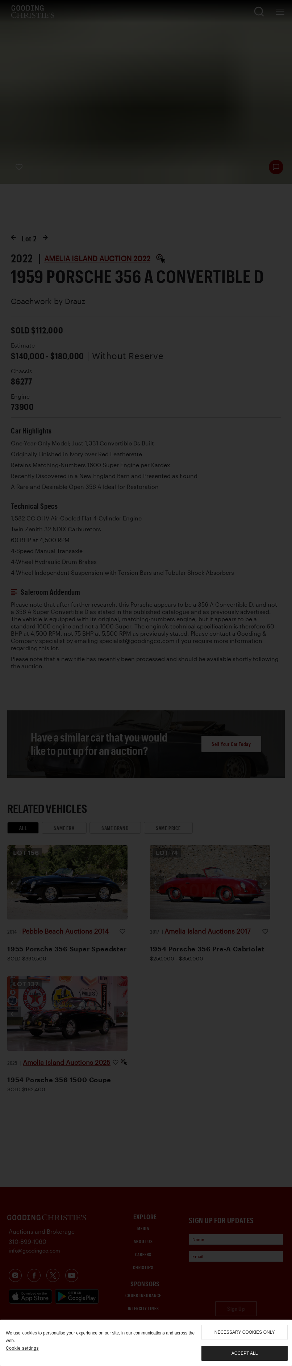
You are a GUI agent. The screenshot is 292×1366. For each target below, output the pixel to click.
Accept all (244, 1353)
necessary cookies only (244, 1332)
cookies (29, 1333)
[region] (146, 1343)
